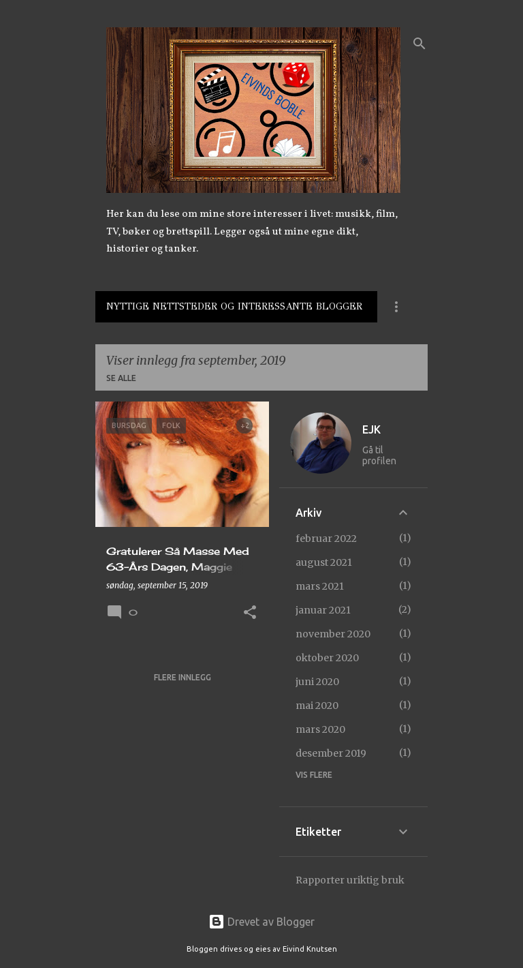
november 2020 (333, 634)
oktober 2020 (327, 658)
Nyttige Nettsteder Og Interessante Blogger (234, 306)
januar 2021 (323, 610)
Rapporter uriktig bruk (350, 880)
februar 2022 (326, 538)
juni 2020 (317, 682)
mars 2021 (320, 586)
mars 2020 (320, 729)
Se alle (121, 378)
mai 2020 (317, 705)
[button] (250, 613)
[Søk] (419, 43)
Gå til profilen (379, 455)
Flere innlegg (182, 677)
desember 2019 (331, 753)
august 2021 (324, 562)
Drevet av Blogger (261, 922)
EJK (371, 429)
